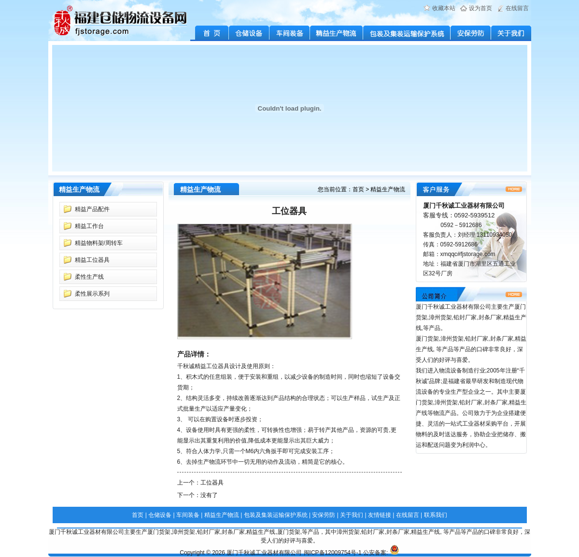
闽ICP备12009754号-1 (333, 552)
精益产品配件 (92, 209)
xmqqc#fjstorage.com (467, 254)
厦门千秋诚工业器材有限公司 (264, 552)
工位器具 (212, 482)
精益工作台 (89, 226)
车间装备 (289, 33)
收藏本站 (443, 8)
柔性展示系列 (92, 293)
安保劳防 (471, 33)
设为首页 (480, 8)
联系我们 (435, 515)
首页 (358, 189)
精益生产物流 (336, 33)
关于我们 (511, 33)
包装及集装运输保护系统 (407, 33)
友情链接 (379, 515)
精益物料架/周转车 (99, 243)
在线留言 (517, 8)
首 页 (209, 33)
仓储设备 (249, 33)
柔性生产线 (89, 276)
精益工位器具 (92, 260)
